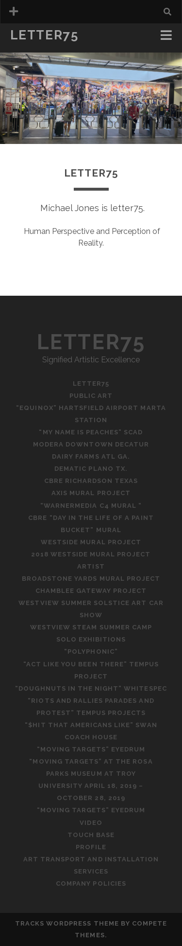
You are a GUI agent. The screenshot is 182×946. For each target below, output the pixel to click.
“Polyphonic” (91, 651)
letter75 (44, 35)
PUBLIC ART (91, 395)
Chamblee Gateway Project (91, 590)
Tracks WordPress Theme (67, 923)
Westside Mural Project (91, 542)
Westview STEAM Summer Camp (91, 627)
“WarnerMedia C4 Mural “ (91, 505)
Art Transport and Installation (91, 859)
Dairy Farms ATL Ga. (91, 456)
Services (91, 871)
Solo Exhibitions (91, 639)
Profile (91, 847)
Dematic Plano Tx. (91, 468)
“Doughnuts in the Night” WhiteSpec (90, 688)
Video (91, 822)
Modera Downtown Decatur (91, 444)
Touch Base (91, 835)
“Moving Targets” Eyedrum (91, 749)
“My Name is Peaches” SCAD (91, 432)
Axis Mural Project (91, 493)
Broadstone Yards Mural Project (91, 578)
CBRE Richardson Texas (91, 480)
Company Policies (91, 883)
